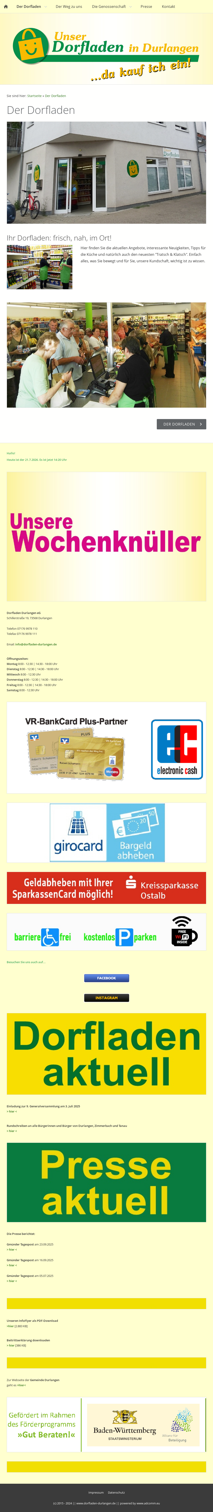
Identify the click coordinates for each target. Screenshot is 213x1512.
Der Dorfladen (55, 96)
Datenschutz (116, 1492)
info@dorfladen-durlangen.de (36, 644)
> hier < (12, 1111)
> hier (11, 1345)
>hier (10, 1326)
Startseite (34, 96)
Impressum (96, 1492)
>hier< (21, 1385)
